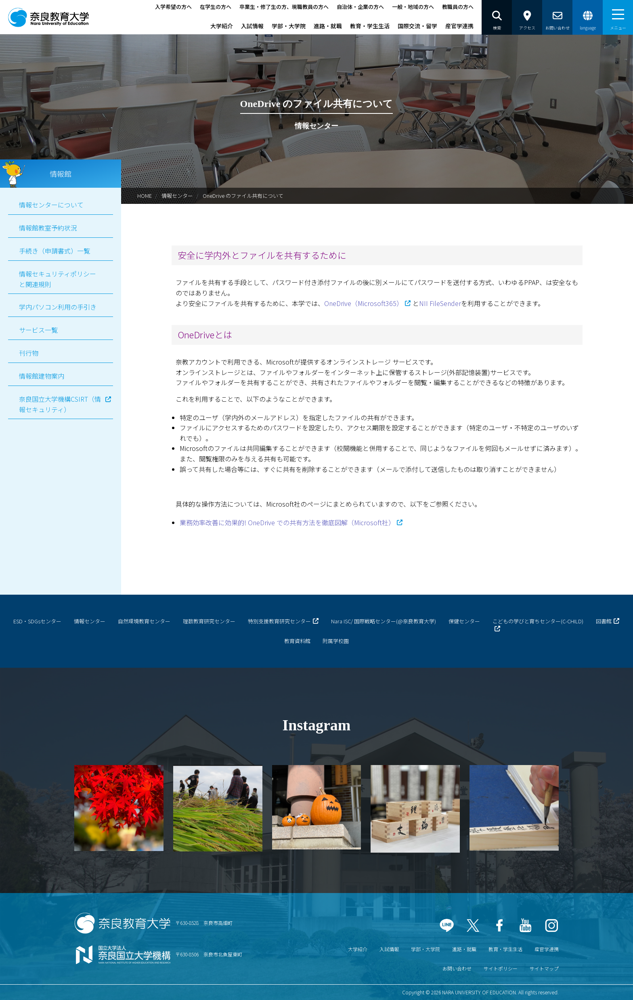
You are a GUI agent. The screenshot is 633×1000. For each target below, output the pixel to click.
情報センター (177, 195)
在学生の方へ (215, 6)
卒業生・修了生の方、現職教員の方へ (284, 6)
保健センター (464, 621)
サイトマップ (544, 968)
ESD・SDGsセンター (37, 621)
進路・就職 (328, 26)
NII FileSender (440, 303)
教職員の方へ (458, 6)
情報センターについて (51, 205)
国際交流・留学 (417, 26)
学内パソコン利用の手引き (57, 307)
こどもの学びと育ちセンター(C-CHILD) (538, 621)
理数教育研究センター (209, 621)
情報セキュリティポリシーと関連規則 (57, 279)
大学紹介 (221, 26)
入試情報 (252, 26)
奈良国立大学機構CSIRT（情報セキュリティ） (60, 404)
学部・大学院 (289, 26)
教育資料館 (297, 641)
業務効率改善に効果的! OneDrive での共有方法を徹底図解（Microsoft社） (287, 522)
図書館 (604, 621)
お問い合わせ (457, 968)
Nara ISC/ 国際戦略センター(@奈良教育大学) (383, 621)
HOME (144, 195)
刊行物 (28, 353)
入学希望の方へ (173, 6)
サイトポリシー (501, 968)
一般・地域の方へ (413, 6)
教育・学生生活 (370, 26)
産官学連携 (459, 26)
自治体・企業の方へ (360, 6)
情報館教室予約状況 (48, 228)
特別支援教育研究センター (279, 621)
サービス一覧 (38, 330)
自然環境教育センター (144, 621)
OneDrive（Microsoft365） (363, 303)
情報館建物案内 (41, 376)
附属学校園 (336, 641)
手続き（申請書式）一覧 (54, 251)
